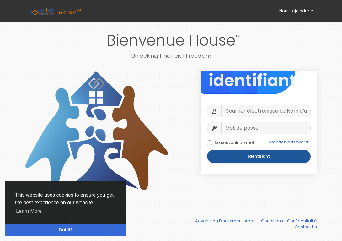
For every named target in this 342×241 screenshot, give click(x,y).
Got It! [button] (65, 229)
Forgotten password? (289, 142)
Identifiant (259, 156)
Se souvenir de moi (234, 143)
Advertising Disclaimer (218, 221)
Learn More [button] (29, 211)
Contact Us (306, 227)
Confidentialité (302, 221)
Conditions (272, 221)
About (251, 221)
